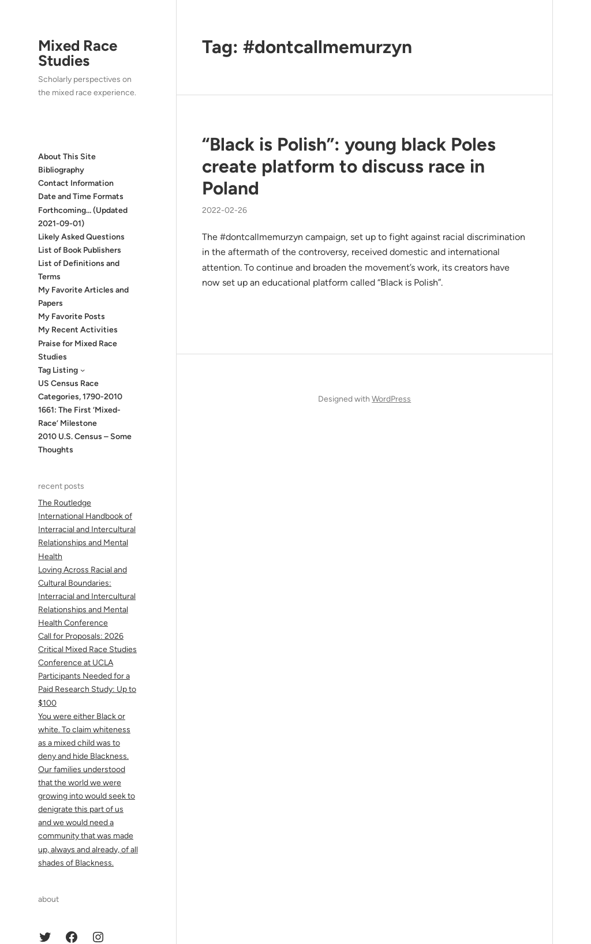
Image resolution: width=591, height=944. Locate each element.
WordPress (391, 399)
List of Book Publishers (79, 250)
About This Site (67, 157)
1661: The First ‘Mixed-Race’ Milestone (79, 416)
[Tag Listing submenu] (82, 370)
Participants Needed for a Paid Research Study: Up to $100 (87, 689)
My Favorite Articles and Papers (83, 296)
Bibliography (61, 170)
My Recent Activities (78, 330)
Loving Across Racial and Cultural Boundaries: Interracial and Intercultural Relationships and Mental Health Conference (87, 596)
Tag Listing (58, 370)
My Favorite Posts (71, 316)
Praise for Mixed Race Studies (77, 350)
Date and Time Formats (81, 196)
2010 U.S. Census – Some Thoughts (85, 443)
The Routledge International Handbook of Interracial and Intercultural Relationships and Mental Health (87, 529)
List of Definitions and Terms (78, 270)
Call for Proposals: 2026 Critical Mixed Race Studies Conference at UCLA (87, 649)
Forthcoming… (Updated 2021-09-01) (83, 216)
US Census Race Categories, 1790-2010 (80, 390)
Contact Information (76, 183)
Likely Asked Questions (81, 237)
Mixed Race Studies (77, 53)
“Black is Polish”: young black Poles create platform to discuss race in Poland (349, 166)
